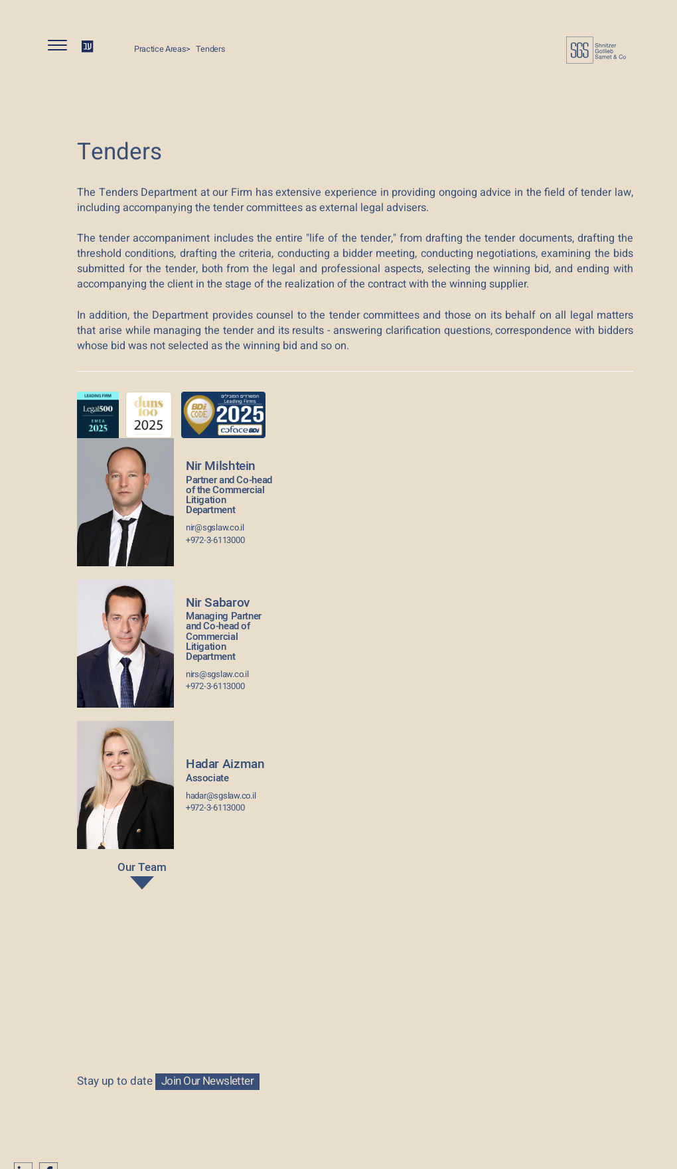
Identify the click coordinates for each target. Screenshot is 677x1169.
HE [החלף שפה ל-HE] (87, 46)
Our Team (141, 877)
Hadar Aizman (225, 769)
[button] (62, 48)
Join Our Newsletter (207, 1081)
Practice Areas (160, 49)
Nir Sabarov (229, 627)
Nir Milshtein (229, 486)
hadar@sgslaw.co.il (221, 796)
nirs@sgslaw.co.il (217, 674)
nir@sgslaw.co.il (215, 527)
